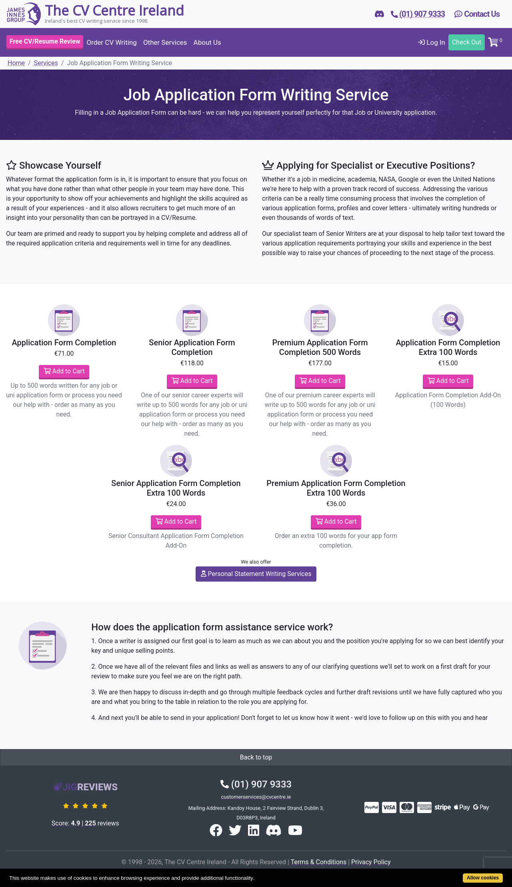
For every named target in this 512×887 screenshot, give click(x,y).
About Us (207, 42)
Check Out (466, 42)
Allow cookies (483, 878)
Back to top (256, 757)
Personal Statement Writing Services (256, 574)
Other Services (165, 42)
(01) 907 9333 (256, 784)
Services (46, 63)
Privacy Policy (371, 862)
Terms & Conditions (319, 862)
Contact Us (477, 14)
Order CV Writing (111, 42)
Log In (431, 42)
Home (16, 63)
